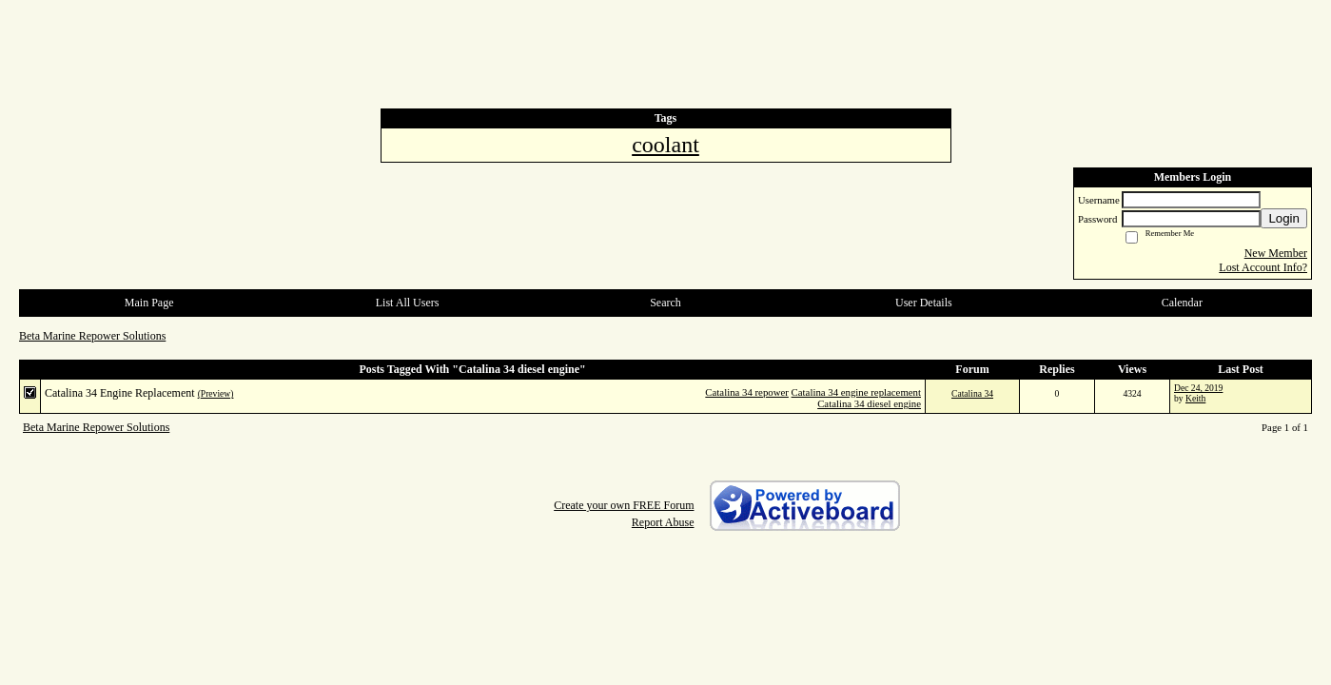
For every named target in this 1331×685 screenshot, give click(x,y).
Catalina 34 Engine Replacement (120, 393)
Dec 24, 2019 (1198, 387)
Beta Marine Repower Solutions (92, 335)
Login (1284, 218)
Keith (1195, 398)
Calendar (1182, 302)
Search (665, 302)
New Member (1275, 253)
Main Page (149, 302)
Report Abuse (663, 522)
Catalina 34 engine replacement (856, 392)
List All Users (408, 302)
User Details (923, 302)
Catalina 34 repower (747, 392)
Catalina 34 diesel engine (869, 403)
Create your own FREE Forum (624, 505)
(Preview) (216, 393)
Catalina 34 (972, 393)
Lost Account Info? (1263, 267)
